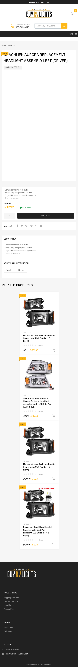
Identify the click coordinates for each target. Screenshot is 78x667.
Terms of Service (11, 601)
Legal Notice (9, 605)
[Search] (64, 26)
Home (4, 46)
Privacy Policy (9, 609)
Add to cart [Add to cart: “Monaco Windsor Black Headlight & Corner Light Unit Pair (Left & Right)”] (53, 350)
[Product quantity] (9, 216)
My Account (9, 627)
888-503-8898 (22, 27)
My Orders (8, 631)
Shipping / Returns (11, 598)
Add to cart (46, 216)
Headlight (27, 332)
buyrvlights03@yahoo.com (17, 654)
